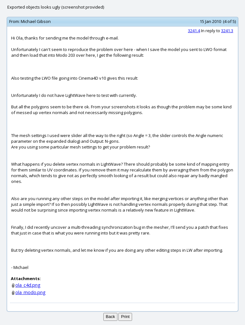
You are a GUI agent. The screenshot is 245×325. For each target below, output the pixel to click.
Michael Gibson (36, 21)
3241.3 (227, 30)
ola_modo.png (30, 292)
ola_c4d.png (28, 285)
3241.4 (194, 30)
